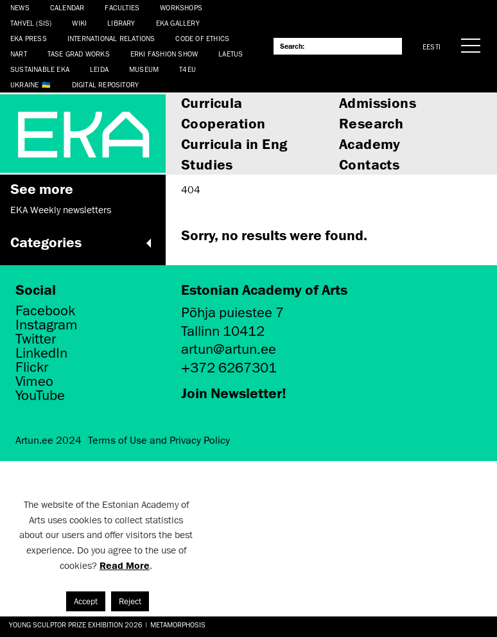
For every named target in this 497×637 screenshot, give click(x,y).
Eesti (431, 46)
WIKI (79, 23)
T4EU (187, 69)
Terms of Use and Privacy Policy (159, 440)
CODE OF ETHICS (202, 38)
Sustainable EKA (39, 69)
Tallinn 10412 (223, 331)
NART (18, 53)
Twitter (35, 339)
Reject (130, 601)
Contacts (369, 164)
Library (121, 23)
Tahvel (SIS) (30, 23)
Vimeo (34, 381)
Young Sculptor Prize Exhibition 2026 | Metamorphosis (107, 624)
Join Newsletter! (233, 393)
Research (371, 123)
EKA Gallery (178, 23)
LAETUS (230, 53)
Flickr (31, 367)
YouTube (40, 395)
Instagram (46, 325)
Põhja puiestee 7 (232, 312)
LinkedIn (41, 353)
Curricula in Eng (234, 143)
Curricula (212, 102)
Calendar (67, 7)
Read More (125, 565)
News (20, 7)
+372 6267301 (229, 367)
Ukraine (24, 84)
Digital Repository (105, 84)
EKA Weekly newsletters (60, 210)
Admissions (377, 102)
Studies (207, 164)
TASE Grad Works (79, 53)
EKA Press (28, 38)
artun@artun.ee (228, 349)
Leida (99, 69)
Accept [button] (86, 601)
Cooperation (223, 123)
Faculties (122, 7)
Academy (370, 143)
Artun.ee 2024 (48, 440)
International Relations (111, 38)
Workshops (181, 7)
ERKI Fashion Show (164, 53)
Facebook (45, 311)
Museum (144, 69)
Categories (82, 242)
